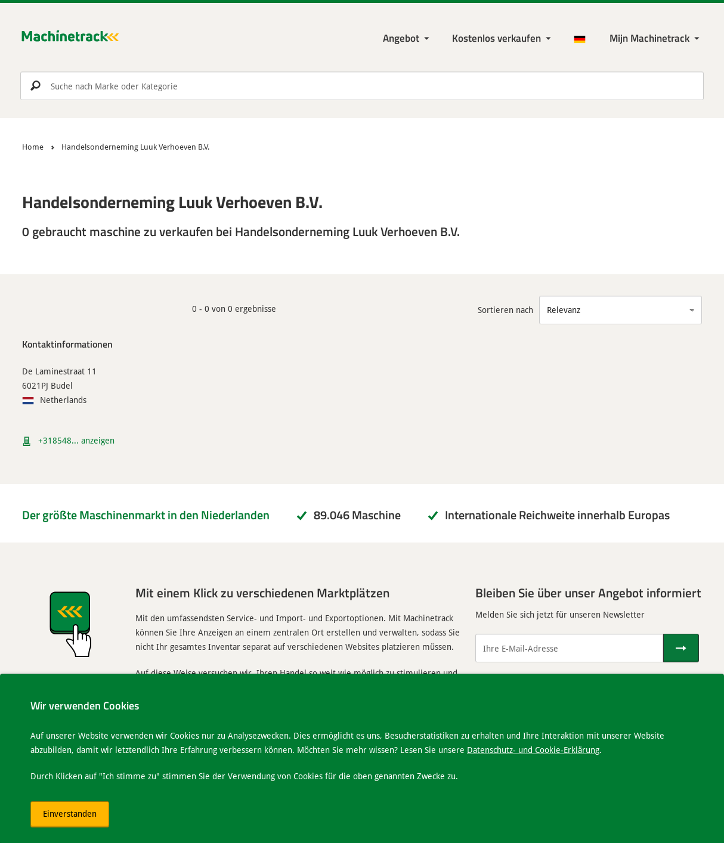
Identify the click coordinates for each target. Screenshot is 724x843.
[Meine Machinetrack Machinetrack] (655, 38)
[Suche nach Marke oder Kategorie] (362, 86)
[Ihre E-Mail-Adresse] (569, 648)
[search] (362, 86)
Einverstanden (70, 813)
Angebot (401, 38)
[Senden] (681, 648)
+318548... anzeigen (76, 440)
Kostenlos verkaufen (496, 38)
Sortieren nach (505, 309)
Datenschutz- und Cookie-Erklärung (533, 749)
